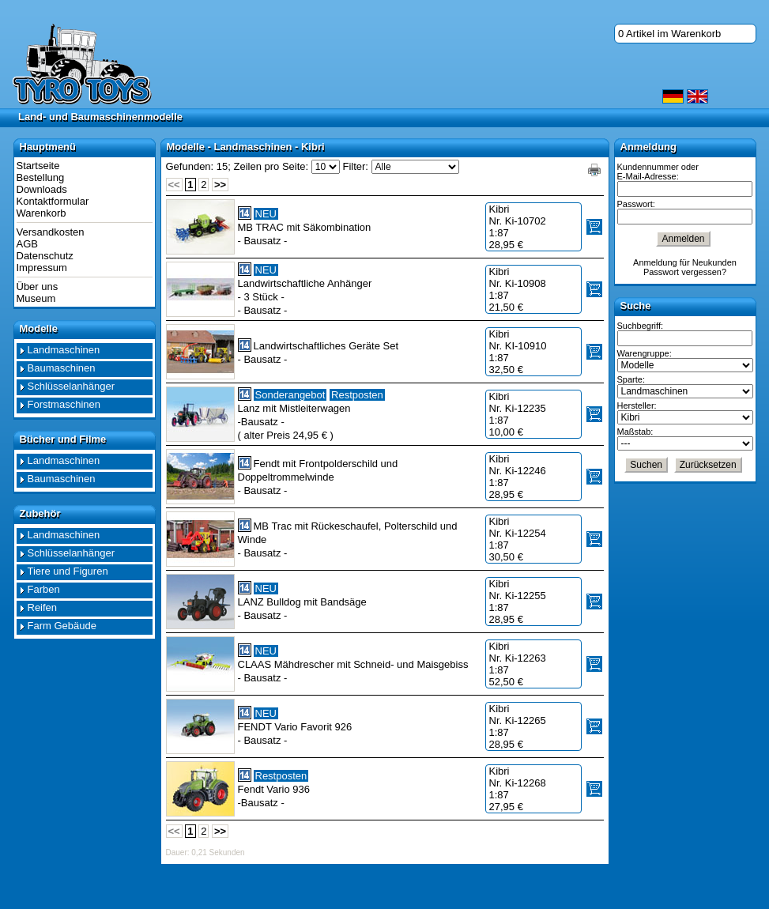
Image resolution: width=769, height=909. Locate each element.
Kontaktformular (53, 201)
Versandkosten (51, 232)
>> (220, 184)
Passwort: (636, 204)
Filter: (355, 166)
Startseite (38, 166)
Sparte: (631, 379)
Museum (36, 298)
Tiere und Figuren (68, 571)
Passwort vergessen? (684, 272)
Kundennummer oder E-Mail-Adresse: (658, 171)
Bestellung (41, 177)
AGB (27, 244)
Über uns (37, 286)
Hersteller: (637, 405)
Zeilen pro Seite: (271, 166)
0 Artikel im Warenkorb (669, 34)
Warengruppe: (644, 353)
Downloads (42, 189)
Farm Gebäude (62, 626)
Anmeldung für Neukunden (685, 262)
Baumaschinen (62, 368)
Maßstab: (635, 431)
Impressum (42, 267)
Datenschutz (45, 256)
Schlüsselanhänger (71, 386)
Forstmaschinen (64, 404)
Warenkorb (41, 213)
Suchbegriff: (640, 325)
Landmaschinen (64, 350)
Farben (44, 589)
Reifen (43, 607)
